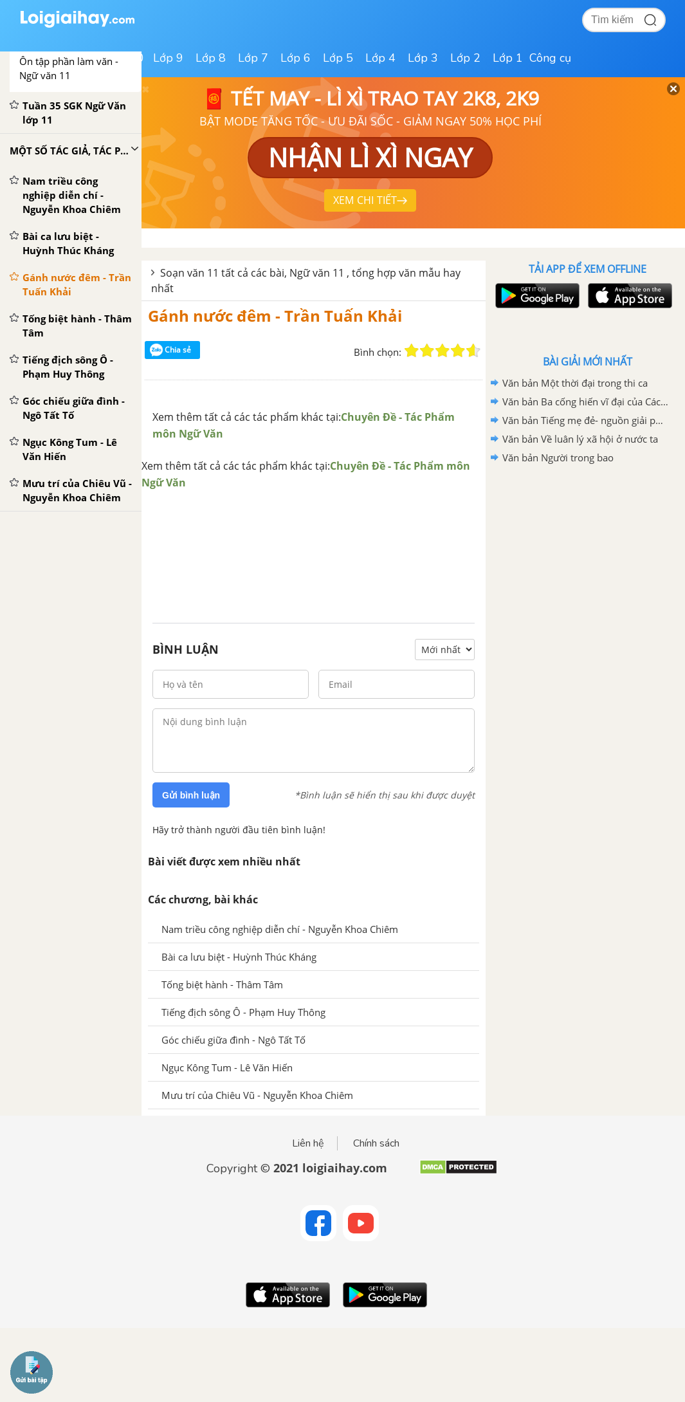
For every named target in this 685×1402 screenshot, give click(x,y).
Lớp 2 (465, 58)
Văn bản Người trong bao (558, 457)
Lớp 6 (295, 58)
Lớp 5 (338, 58)
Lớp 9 (168, 58)
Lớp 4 (380, 58)
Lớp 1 (508, 58)
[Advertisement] (313, 543)
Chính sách (376, 1143)
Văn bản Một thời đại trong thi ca (575, 382)
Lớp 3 (423, 58)
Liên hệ (308, 1143)
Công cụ (550, 58)
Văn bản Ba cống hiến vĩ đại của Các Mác (585, 401)
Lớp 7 (253, 58)
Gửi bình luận (191, 795)
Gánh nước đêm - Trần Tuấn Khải (275, 315)
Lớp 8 (211, 58)
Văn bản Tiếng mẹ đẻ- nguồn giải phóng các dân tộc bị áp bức (585, 420)
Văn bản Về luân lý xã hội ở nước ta (580, 438)
